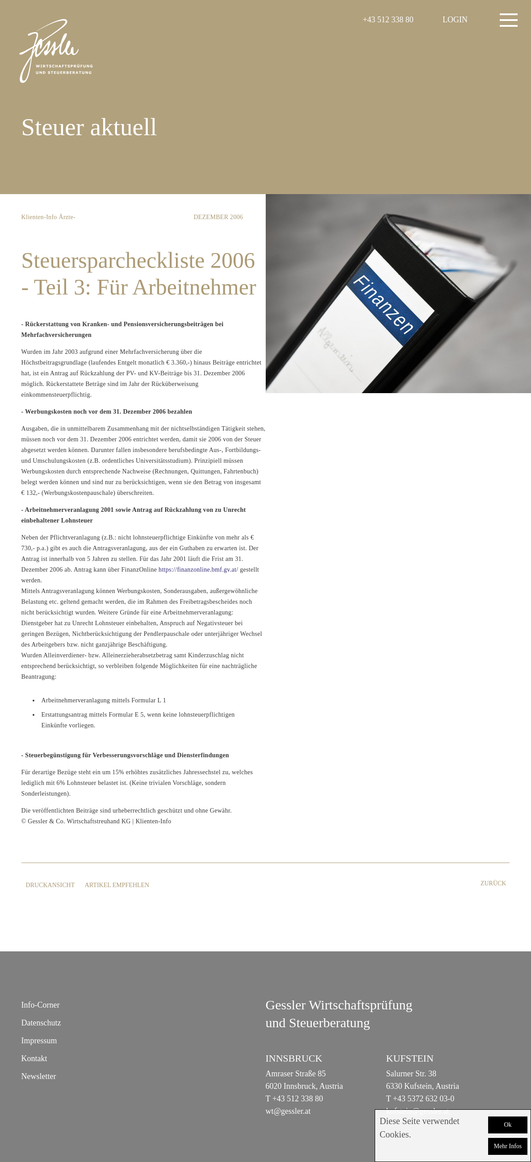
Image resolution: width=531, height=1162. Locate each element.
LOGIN (455, 19)
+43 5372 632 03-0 (424, 1098)
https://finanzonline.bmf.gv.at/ (198, 569)
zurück (493, 883)
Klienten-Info (39, 217)
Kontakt (34, 1058)
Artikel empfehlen (117, 885)
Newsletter (38, 1076)
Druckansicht (50, 885)
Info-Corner (40, 1004)
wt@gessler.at (288, 1111)
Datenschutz (41, 1022)
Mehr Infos (508, 1146)
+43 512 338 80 (388, 19)
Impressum (39, 1040)
